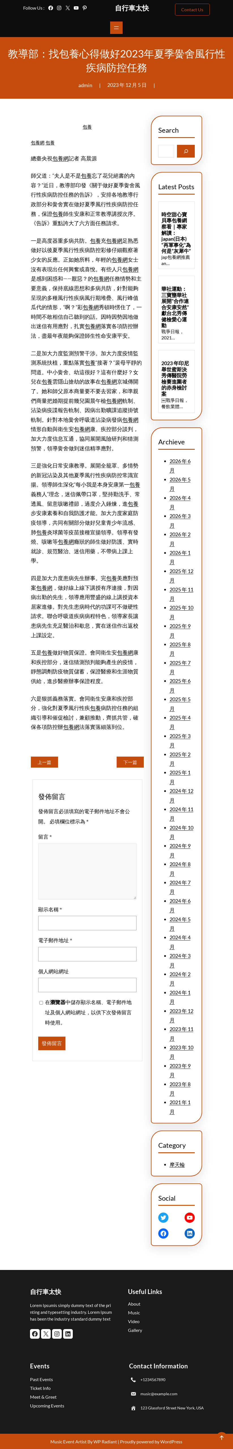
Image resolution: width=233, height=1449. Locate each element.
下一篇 (130, 762)
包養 (87, 127)
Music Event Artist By (71, 1441)
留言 (45, 838)
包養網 (37, 142)
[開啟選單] (116, 27)
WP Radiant (105, 1441)
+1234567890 (152, 1379)
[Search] (186, 151)
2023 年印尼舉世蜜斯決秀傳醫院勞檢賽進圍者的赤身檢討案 (175, 378)
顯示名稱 (50, 911)
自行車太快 (132, 8)
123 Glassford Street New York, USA (172, 1407)
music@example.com (159, 1393)
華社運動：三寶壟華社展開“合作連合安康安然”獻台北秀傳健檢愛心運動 (175, 307)
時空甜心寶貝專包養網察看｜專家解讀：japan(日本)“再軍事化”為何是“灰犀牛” (176, 233)
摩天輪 (177, 1164)
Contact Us (192, 9)
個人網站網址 (53, 973)
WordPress (171, 1441)
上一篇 (44, 762)
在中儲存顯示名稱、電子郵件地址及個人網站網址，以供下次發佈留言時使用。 (88, 1014)
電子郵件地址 (55, 942)
